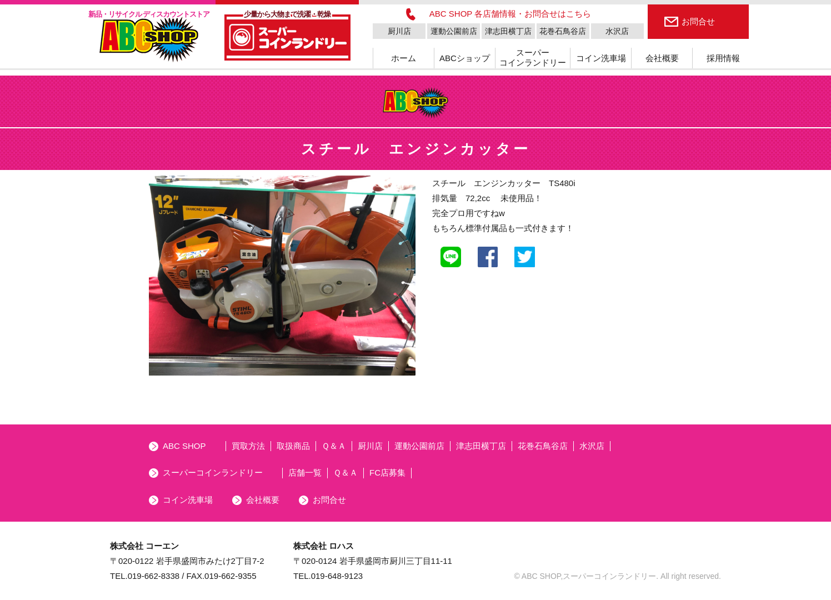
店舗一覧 (305, 472)
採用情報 (723, 58)
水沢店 (617, 31)
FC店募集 (387, 472)
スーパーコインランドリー (532, 57)
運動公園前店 (453, 31)
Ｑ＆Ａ (334, 446)
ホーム (403, 58)
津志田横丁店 (508, 31)
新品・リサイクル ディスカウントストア (149, 14)
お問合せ (698, 21)
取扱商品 (293, 446)
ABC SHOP (184, 446)
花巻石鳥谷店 (562, 31)
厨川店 (399, 31)
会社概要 (662, 58)
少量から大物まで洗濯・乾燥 (287, 14)
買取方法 (248, 446)
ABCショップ (464, 58)
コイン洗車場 (601, 58)
